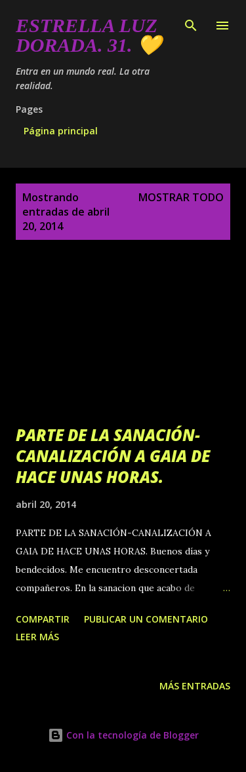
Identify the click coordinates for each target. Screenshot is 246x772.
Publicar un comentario (146, 619)
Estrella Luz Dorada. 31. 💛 (88, 35)
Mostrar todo (181, 197)
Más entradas (194, 686)
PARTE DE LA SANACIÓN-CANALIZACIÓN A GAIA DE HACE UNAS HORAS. (113, 456)
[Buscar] (191, 23)
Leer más (37, 636)
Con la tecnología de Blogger (123, 735)
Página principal (61, 131)
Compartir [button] (43, 619)
